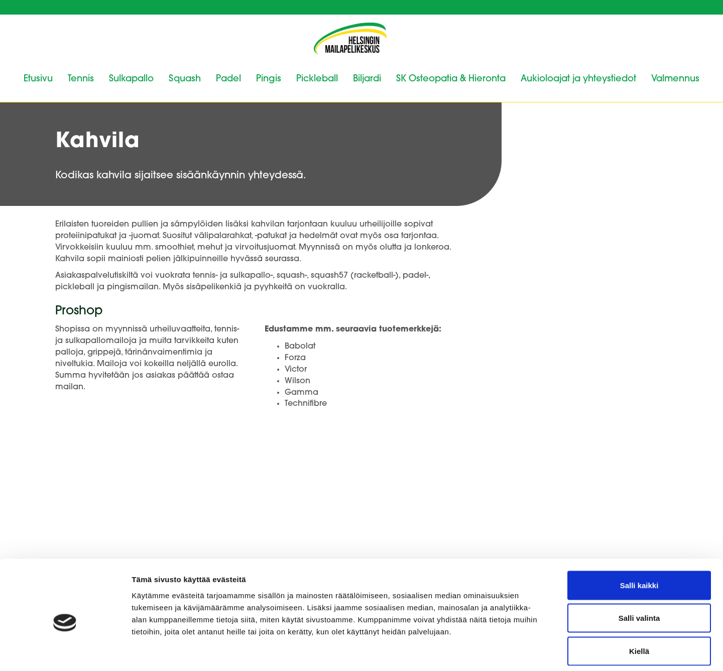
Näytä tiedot (537, 651)
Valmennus (675, 79)
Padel (228, 79)
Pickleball (317, 79)
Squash (185, 79)
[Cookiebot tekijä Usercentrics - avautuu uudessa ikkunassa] (65, 651)
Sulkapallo (131, 79)
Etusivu (38, 79)
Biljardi (367, 79)
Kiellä (639, 605)
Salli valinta (639, 572)
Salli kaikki (639, 539)
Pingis (268, 79)
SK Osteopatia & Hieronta (451, 79)
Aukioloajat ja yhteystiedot (578, 79)
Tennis (81, 79)
